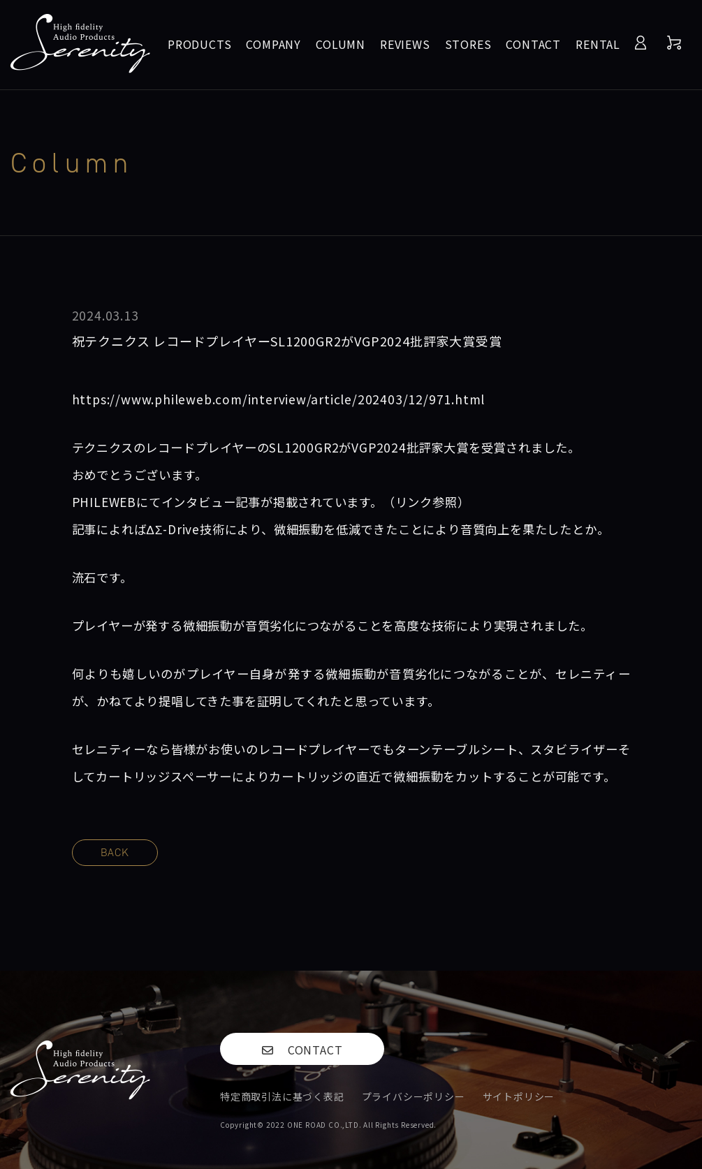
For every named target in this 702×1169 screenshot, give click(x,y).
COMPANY (273, 44)
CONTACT (533, 44)
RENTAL (598, 44)
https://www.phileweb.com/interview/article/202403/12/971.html (278, 399)
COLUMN (340, 44)
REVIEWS (405, 44)
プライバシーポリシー (413, 1096)
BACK (115, 852)
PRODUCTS (199, 44)
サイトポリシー (519, 1096)
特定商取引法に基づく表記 (282, 1096)
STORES (468, 44)
